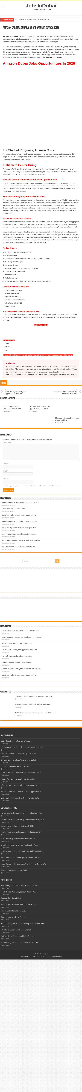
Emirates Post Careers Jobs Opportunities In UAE (20, 930)
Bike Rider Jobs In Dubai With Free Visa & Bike (19, 1018)
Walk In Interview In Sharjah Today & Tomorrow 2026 (33, 845)
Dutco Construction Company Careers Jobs (12, 374)
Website (5, 611)
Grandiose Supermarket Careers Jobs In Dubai (19, 977)
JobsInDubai (41, 5)
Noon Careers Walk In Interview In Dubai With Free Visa (21, 673)
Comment (7, 575)
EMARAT (7, 313)
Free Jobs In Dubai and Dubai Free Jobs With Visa (18, 679)
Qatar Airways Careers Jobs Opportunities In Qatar (17, 358)
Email (5, 603)
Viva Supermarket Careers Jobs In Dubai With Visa (19, 667)
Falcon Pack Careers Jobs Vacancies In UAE (18, 911)
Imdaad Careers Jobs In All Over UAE (15, 899)
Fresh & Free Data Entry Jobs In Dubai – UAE (18, 1024)
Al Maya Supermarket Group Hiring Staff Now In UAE (22, 984)
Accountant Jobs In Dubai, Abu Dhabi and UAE (19, 1075)
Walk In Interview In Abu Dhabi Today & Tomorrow (19, 654)
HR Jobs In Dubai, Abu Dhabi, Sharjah (16, 1062)
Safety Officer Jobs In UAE (11, 1031)
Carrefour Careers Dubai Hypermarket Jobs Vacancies (22, 952)
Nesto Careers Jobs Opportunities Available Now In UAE (23, 996)
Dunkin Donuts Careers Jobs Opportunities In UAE (21, 905)
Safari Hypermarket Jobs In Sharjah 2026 (17, 958)
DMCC (7, 310)
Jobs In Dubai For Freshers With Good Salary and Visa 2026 (22, 769)
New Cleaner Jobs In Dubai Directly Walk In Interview (22, 1056)
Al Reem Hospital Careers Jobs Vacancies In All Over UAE (21, 801)
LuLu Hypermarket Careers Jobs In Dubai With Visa (19, 648)
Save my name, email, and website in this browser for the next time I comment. (32, 618)
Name (5, 596)
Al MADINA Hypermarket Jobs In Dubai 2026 (18, 971)
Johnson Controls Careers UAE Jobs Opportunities (21, 924)
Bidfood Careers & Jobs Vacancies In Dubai (16, 795)
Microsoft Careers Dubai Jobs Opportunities (17, 788)
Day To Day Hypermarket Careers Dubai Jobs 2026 (19, 660)
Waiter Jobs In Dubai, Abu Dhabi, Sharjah (17, 1069)
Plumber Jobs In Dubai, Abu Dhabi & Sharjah (19, 1037)
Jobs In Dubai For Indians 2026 (13, 1043)
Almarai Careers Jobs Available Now (14, 641)
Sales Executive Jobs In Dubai (13, 1050)
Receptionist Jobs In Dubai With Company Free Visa (64, 358)
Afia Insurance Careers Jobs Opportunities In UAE (21, 918)
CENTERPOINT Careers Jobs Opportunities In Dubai (40, 374)
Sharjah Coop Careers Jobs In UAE (14, 1003)
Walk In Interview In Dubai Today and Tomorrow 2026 (32, 19)
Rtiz (6, 317)
